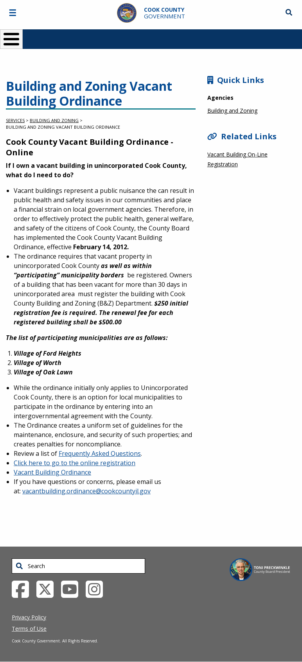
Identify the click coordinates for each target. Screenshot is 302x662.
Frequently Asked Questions (100, 453)
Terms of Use (29, 628)
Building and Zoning (54, 120)
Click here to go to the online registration (74, 463)
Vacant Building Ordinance (52, 472)
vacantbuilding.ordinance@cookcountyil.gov (86, 491)
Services (15, 120)
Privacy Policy (29, 617)
